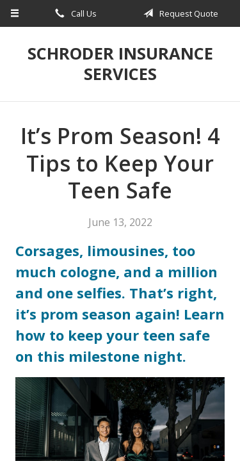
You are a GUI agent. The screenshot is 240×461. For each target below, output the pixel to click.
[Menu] (15, 13)
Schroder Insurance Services (120, 63)
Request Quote (178, 13)
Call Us (74, 13)
